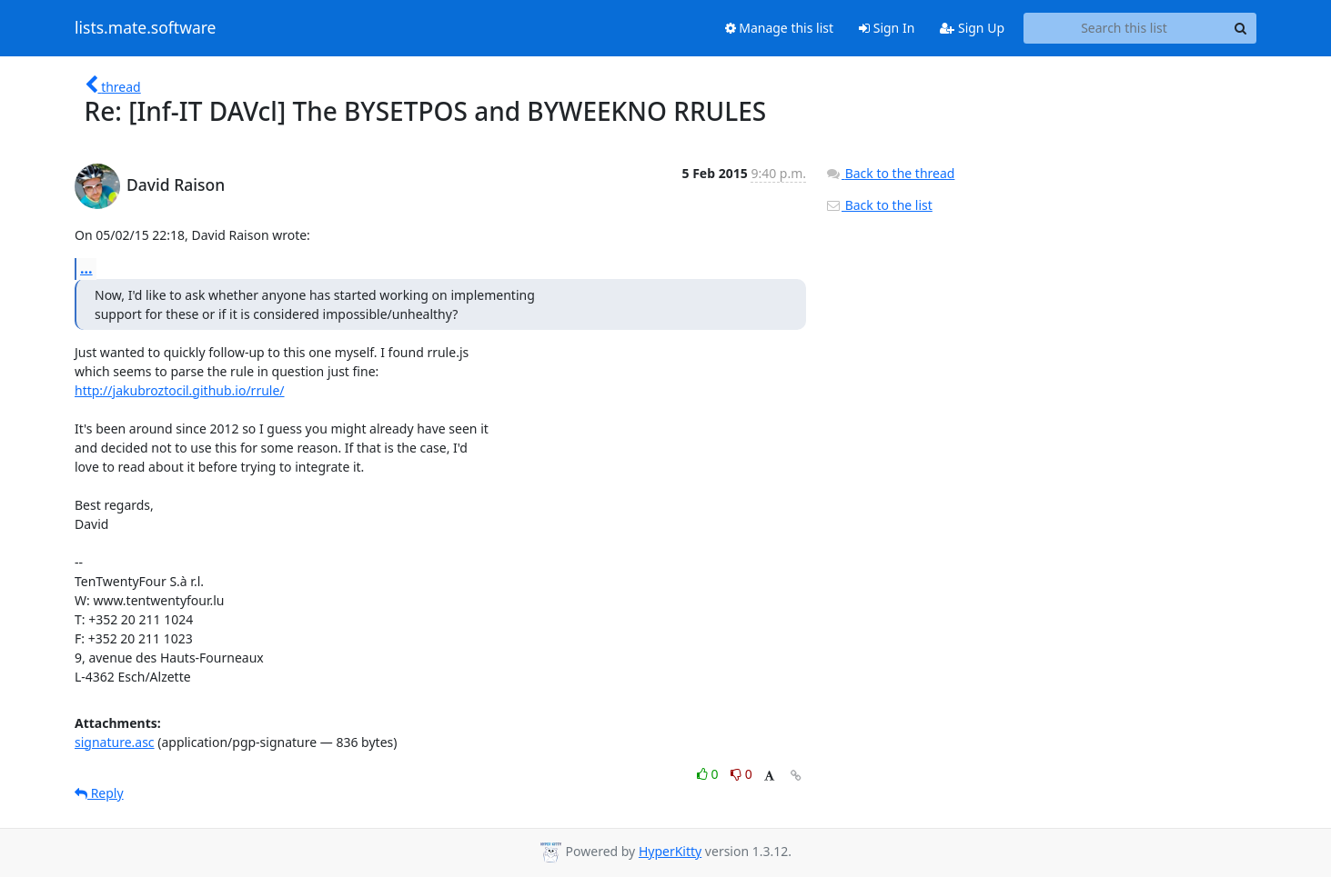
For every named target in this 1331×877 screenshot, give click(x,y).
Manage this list (779, 27)
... (86, 268)
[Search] (1240, 28)
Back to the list (879, 205)
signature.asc (115, 742)
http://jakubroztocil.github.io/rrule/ (180, 390)
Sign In (886, 27)
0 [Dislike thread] (741, 773)
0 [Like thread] (709, 773)
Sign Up (972, 27)
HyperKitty (670, 851)
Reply (99, 793)
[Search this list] (1124, 28)
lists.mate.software (146, 28)
